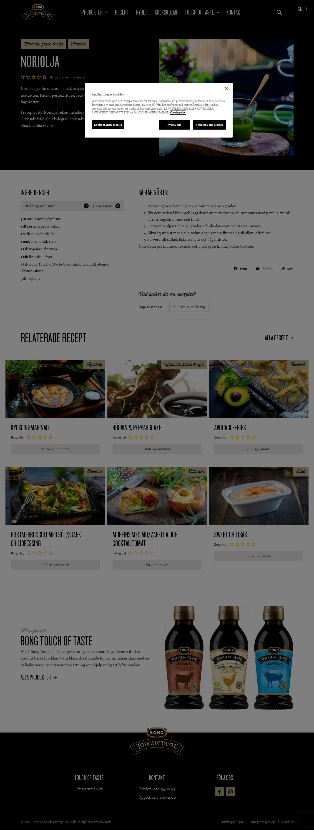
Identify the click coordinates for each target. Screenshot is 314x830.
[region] (159, 110)
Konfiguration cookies (108, 124)
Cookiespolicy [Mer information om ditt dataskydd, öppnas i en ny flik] (178, 112)
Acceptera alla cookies (209, 124)
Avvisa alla (174, 124)
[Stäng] (226, 88)
